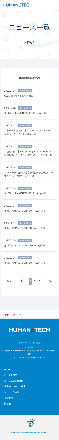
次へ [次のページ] (51, 281)
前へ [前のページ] (9, 281)
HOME (6, 315)
